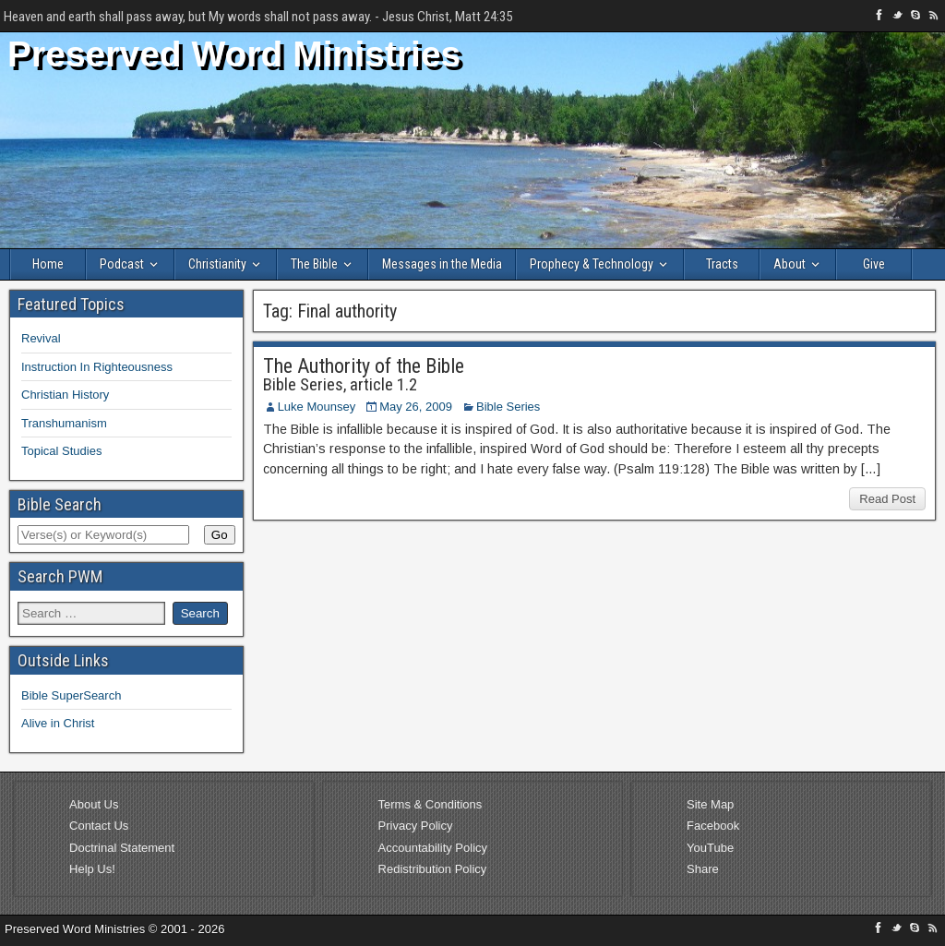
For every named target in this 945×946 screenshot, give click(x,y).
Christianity (217, 264)
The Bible (314, 264)
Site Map (710, 804)
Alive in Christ (57, 723)
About (789, 264)
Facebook (713, 825)
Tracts (722, 264)
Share (703, 869)
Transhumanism (64, 423)
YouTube (710, 848)
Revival (41, 338)
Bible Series (508, 406)
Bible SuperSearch (71, 695)
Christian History (65, 394)
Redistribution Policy (432, 869)
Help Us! (92, 869)
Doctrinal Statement (121, 848)
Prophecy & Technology (591, 264)
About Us (93, 804)
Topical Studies (61, 451)
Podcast (122, 264)
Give (874, 264)
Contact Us (98, 825)
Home (48, 264)
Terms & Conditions (430, 804)
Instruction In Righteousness (97, 367)
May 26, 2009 (415, 406)
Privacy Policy (415, 825)
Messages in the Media (442, 264)
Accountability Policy (433, 848)
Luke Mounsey (317, 406)
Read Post (887, 499)
